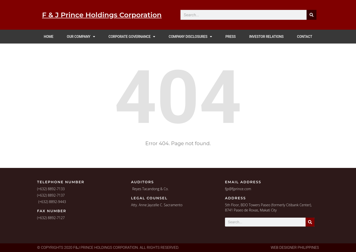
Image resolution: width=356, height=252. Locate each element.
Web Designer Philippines (295, 247)
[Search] (310, 222)
